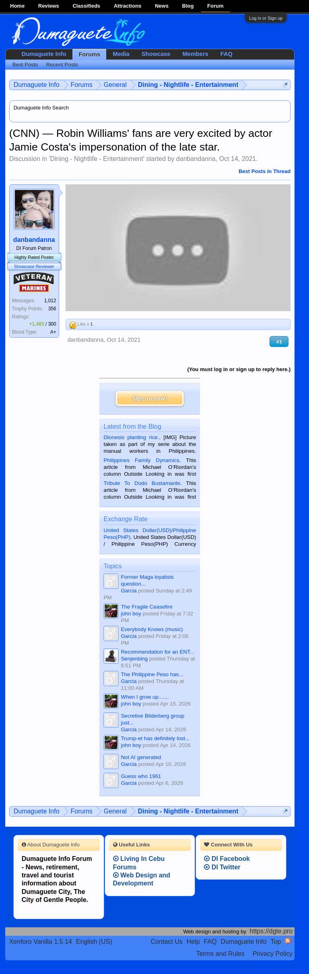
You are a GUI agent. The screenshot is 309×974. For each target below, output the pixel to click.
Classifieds (86, 6)
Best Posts (25, 65)
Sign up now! (149, 398)
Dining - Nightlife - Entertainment (96, 158)
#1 (279, 341)
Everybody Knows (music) (152, 629)
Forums (89, 54)
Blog (188, 6)
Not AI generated (141, 757)
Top (275, 941)
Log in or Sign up (265, 18)
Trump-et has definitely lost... (155, 738)
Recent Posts (62, 65)
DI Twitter (222, 867)
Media (121, 54)
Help (193, 941)
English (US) (94, 941)
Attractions (128, 6)
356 (52, 309)
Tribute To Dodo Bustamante (141, 483)
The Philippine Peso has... (152, 674)
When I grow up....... (145, 697)
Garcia (128, 591)
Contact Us (167, 941)
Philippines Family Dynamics (141, 460)
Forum (215, 6)
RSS (287, 940)
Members (195, 54)
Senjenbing (134, 659)
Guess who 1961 (141, 776)
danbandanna (196, 158)
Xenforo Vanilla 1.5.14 (40, 941)
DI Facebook (227, 858)
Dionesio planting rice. (131, 437)
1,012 (50, 300)
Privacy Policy (273, 953)
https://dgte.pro (271, 931)
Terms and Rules (220, 953)
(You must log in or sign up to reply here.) (238, 369)
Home (17, 6)
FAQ (226, 54)
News (162, 6)
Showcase (156, 54)
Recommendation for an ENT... (157, 652)
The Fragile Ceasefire (146, 607)
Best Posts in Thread (264, 171)
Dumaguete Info (44, 54)
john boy (131, 614)
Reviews (48, 6)
